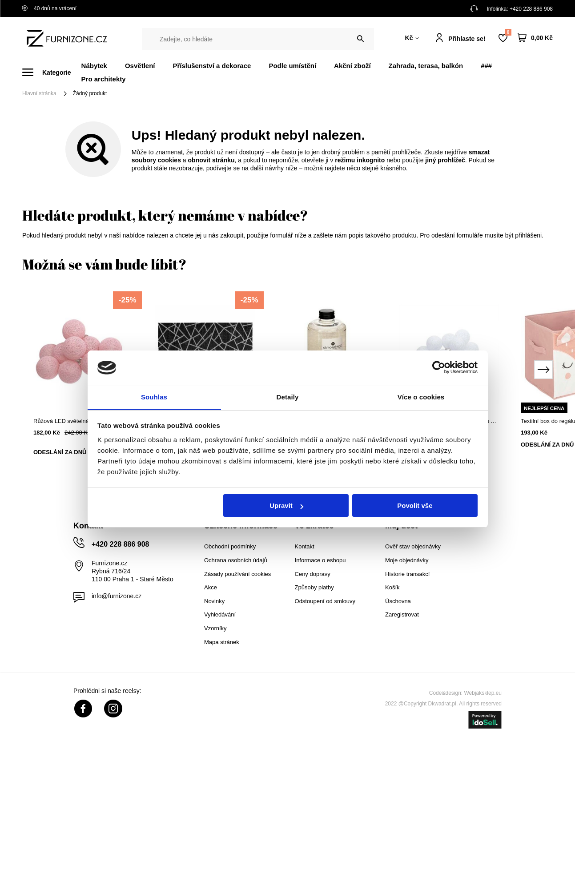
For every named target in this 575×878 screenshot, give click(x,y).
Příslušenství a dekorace (212, 65)
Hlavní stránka (39, 93)
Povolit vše (414, 506)
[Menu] (51, 72)
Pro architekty (103, 79)
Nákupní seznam (508, 32)
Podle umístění (292, 65)
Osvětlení (140, 65)
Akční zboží (352, 65)
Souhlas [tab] (154, 396)
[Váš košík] (535, 38)
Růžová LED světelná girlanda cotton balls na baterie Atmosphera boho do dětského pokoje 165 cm (83, 421)
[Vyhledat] (360, 39)
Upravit (286, 506)
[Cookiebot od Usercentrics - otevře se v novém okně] (439, 367)
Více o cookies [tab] (421, 396)
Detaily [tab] (288, 396)
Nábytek (94, 65)
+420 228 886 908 (531, 9)
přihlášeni (528, 235)
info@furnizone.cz (116, 596)
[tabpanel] (83, 380)
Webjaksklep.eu (483, 693)
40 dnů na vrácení (49, 8)
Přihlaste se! (466, 38)
